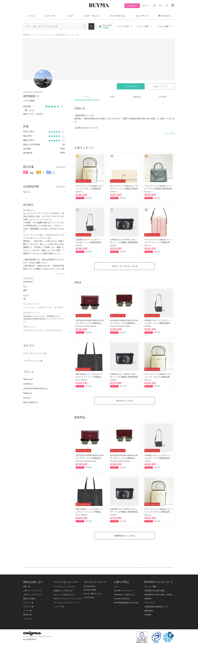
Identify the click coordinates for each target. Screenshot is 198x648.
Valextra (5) (28, 379)
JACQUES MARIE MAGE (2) (35, 388)
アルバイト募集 (150, 586)
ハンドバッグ (28, 307)
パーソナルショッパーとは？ (65, 586)
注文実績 (162, 97)
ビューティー (142, 16)
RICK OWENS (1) (30, 402)
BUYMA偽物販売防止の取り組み (126, 603)
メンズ (70, 16)
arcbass (29, 96)
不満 (49, 172)
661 (32, 172)
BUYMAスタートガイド (123, 590)
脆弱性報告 (148, 611)
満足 (25, 172)
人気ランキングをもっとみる (125, 266)
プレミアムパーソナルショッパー (66, 603)
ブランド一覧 (28, 603)
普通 (38, 172)
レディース (50, 16)
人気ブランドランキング (32, 594)
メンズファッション (33, 361)
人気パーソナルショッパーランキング (68, 599)
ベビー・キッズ (91, 16)
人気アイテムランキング (32, 590)
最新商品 (137, 97)
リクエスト (164, 16)
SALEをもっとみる (124, 401)
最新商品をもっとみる (124, 535)
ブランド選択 (145, 26)
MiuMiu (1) (27, 393)
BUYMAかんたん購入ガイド (125, 594)
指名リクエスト (161, 86)
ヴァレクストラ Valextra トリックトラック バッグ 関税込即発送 (158, 242)
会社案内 (147, 615)
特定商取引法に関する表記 (154, 590)
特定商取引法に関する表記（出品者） (158, 594)
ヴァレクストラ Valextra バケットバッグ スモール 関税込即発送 (90, 189)
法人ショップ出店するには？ (65, 594)
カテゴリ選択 (125, 26)
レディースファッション (34, 353)
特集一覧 (26, 586)
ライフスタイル (117, 16)
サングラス (58, 307)
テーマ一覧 (27, 611)
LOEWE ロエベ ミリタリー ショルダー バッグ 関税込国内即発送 (89, 242)
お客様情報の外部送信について (156, 607)
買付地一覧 (27, 615)
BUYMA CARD (89, 586)
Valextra (79, 192)
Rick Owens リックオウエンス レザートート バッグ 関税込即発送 (89, 377)
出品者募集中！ (132, 6)
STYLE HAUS (89, 597)
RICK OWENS (81, 380)
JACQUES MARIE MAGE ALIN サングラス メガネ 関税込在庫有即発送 (89, 323)
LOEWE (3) (28, 384)
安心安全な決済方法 (121, 599)
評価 (112, 97)
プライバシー (149, 603)
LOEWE (79, 245)
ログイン (146, 5)
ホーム (87, 97)
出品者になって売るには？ (64, 590)
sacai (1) (26, 398)
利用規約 (147, 599)
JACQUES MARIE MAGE (86, 326)
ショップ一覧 (59, 607)
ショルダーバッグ (44, 307)
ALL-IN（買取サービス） (93, 594)
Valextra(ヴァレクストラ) (33, 316)
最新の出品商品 (29, 599)
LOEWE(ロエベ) (53, 316)
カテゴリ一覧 (28, 607)
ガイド (116, 586)
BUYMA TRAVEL (90, 590)
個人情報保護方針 (30, 639)
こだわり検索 (165, 26)
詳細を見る (60, 167)
